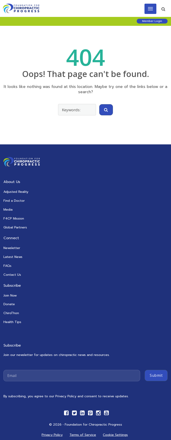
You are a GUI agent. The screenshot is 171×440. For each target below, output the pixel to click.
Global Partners (15, 227)
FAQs (7, 265)
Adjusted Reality (15, 191)
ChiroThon (11, 313)
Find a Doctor (14, 200)
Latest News (12, 256)
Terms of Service (82, 434)
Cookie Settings (115, 434)
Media (8, 209)
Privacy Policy (52, 434)
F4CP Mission (13, 218)
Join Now (10, 295)
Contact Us (12, 274)
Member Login (152, 21)
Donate (9, 304)
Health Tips (12, 322)
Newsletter (11, 248)
